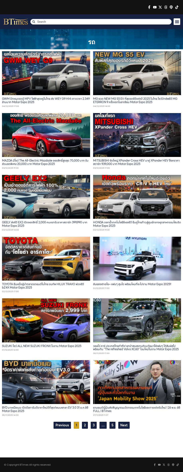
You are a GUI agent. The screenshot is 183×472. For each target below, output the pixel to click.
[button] (177, 21)
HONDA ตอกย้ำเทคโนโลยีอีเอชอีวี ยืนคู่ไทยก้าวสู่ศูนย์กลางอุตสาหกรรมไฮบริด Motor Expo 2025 (137, 224)
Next (124, 425)
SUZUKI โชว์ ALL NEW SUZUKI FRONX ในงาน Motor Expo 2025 (41, 346)
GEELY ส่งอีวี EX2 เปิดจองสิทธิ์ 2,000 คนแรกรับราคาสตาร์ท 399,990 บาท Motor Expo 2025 (44, 224)
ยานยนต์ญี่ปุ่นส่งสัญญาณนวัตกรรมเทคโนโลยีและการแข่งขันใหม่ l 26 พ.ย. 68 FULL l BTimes (136, 409)
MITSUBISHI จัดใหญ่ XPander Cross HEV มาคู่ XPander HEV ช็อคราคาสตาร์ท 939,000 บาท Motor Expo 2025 (136, 162)
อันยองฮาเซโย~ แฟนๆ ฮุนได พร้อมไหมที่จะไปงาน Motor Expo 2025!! (132, 284)
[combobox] (101, 22)
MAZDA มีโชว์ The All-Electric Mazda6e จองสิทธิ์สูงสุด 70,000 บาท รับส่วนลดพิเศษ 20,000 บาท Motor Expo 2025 (45, 162)
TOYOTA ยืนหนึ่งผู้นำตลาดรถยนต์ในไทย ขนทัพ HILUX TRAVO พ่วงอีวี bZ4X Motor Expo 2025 (43, 286)
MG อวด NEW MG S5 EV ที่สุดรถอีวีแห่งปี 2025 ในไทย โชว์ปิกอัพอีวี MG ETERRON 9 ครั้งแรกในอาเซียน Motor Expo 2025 (135, 100)
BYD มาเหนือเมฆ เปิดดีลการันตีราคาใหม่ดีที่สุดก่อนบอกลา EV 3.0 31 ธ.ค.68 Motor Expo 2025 (45, 409)
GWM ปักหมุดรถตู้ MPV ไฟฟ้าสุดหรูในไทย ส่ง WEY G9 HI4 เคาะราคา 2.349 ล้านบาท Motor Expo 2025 (46, 100)
